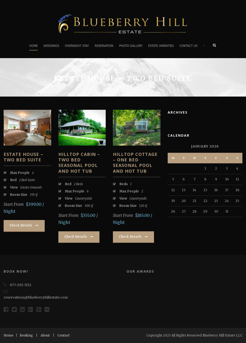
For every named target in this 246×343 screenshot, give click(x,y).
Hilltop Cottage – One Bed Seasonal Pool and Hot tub (135, 162)
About (45, 335)
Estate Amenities (161, 46)
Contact (63, 335)
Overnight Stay (77, 46)
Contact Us (188, 46)
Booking (26, 335)
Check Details (24, 225)
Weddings (51, 46)
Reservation (104, 46)
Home (33, 46)
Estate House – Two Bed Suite (23, 157)
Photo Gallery (130, 46)
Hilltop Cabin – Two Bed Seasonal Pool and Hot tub (79, 162)
